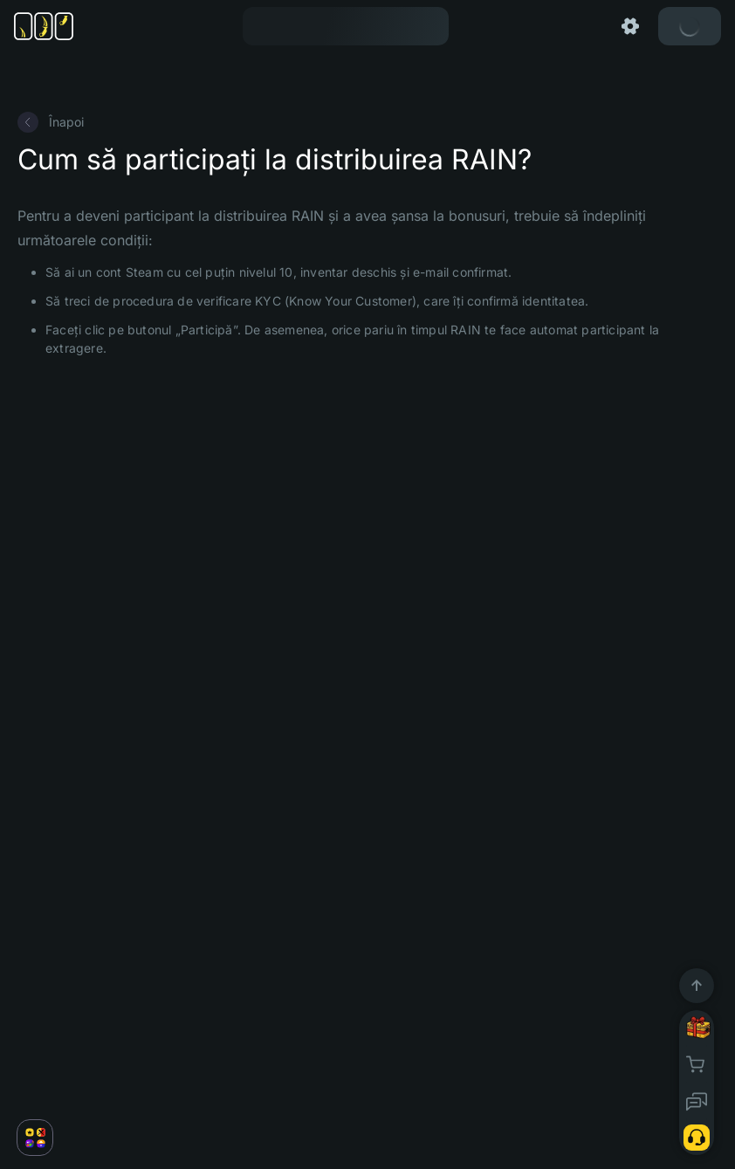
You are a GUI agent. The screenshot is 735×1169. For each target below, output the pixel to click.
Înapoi (50, 122)
